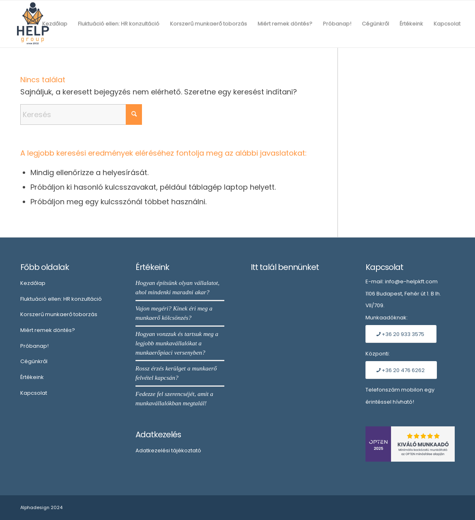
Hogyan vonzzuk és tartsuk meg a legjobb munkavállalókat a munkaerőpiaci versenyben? (176, 343)
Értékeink (32, 377)
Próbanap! (34, 346)
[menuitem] (55, 23)
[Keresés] (81, 114)
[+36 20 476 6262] (401, 370)
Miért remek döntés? (47, 330)
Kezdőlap (32, 283)
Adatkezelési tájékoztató (168, 450)
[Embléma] (32, 23)
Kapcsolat (33, 393)
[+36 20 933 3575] (400, 334)
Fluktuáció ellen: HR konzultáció (61, 299)
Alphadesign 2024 (41, 507)
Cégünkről (33, 361)
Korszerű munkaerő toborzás (58, 314)
